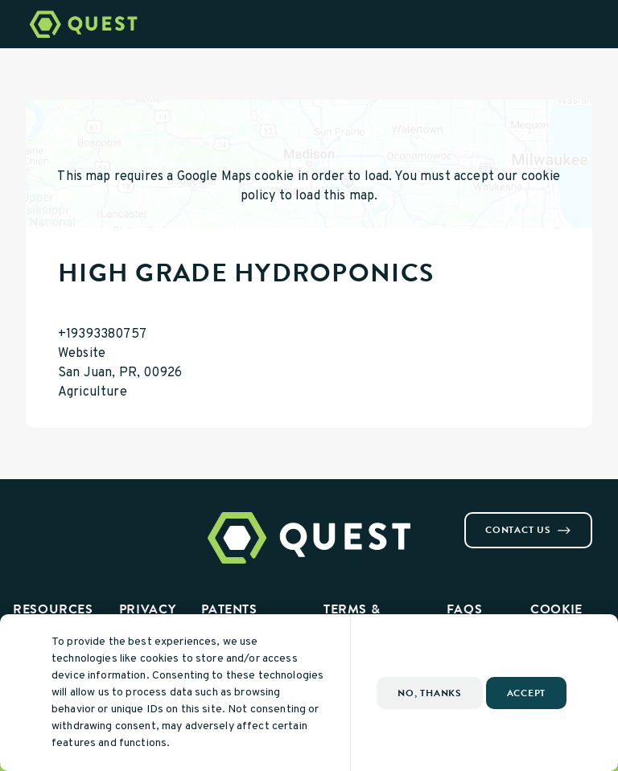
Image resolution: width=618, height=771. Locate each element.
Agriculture (92, 392)
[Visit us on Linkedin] (70, 518)
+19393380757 (102, 334)
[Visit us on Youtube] (90, 518)
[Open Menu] (596, 24)
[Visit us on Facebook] (32, 518)
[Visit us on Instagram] (51, 518)
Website (81, 354)
